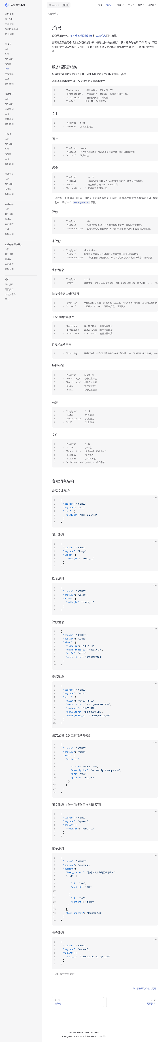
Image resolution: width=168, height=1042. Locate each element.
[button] (21, 13)
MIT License (93, 1032)
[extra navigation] (161, 5)
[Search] (58, 5)
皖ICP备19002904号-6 (97, 1036)
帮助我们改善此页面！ (145, 988)
